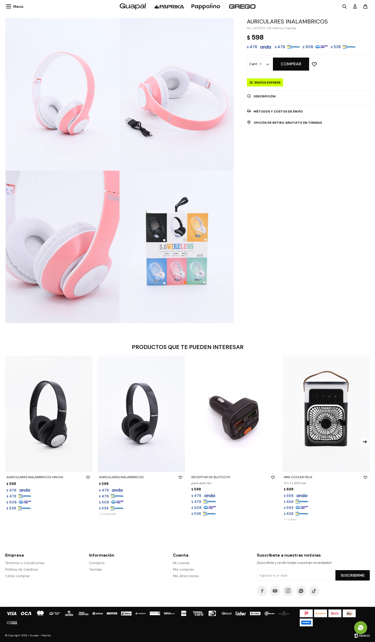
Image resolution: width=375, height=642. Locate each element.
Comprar (291, 64)
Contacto (97, 563)
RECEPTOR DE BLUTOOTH (233, 477)
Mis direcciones (186, 576)
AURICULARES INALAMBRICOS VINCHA (49, 477)
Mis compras (183, 569)
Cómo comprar (17, 576)
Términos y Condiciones (25, 563)
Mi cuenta (181, 563)
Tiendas (95, 569)
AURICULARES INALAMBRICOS (141, 477)
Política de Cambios (21, 569)
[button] (364, 442)
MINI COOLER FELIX (326, 477)
